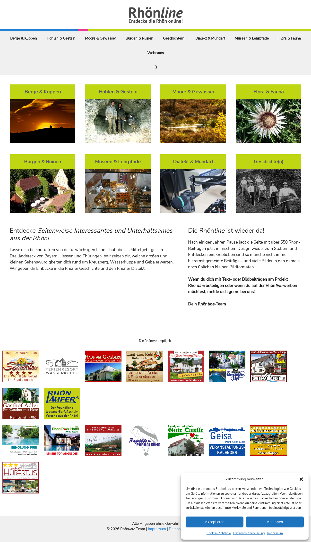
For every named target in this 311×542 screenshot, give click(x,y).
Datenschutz (179, 528)
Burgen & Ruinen (139, 38)
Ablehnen (275, 521)
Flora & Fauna (289, 38)
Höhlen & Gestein (61, 38)
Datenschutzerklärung (249, 533)
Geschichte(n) (174, 38)
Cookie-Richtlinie (219, 533)
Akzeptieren (215, 521)
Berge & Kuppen (23, 38)
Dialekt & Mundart (210, 38)
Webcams (155, 52)
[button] (301, 479)
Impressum (275, 533)
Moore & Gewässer (100, 38)
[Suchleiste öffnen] (155, 67)
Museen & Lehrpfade (252, 38)
